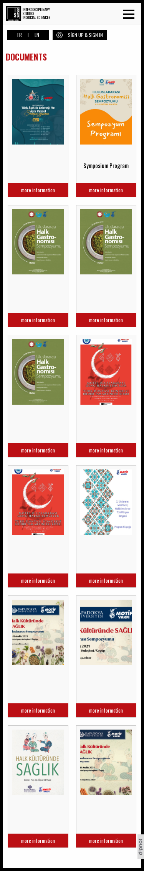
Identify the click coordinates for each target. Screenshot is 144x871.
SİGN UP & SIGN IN (85, 35)
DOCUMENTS (26, 56)
